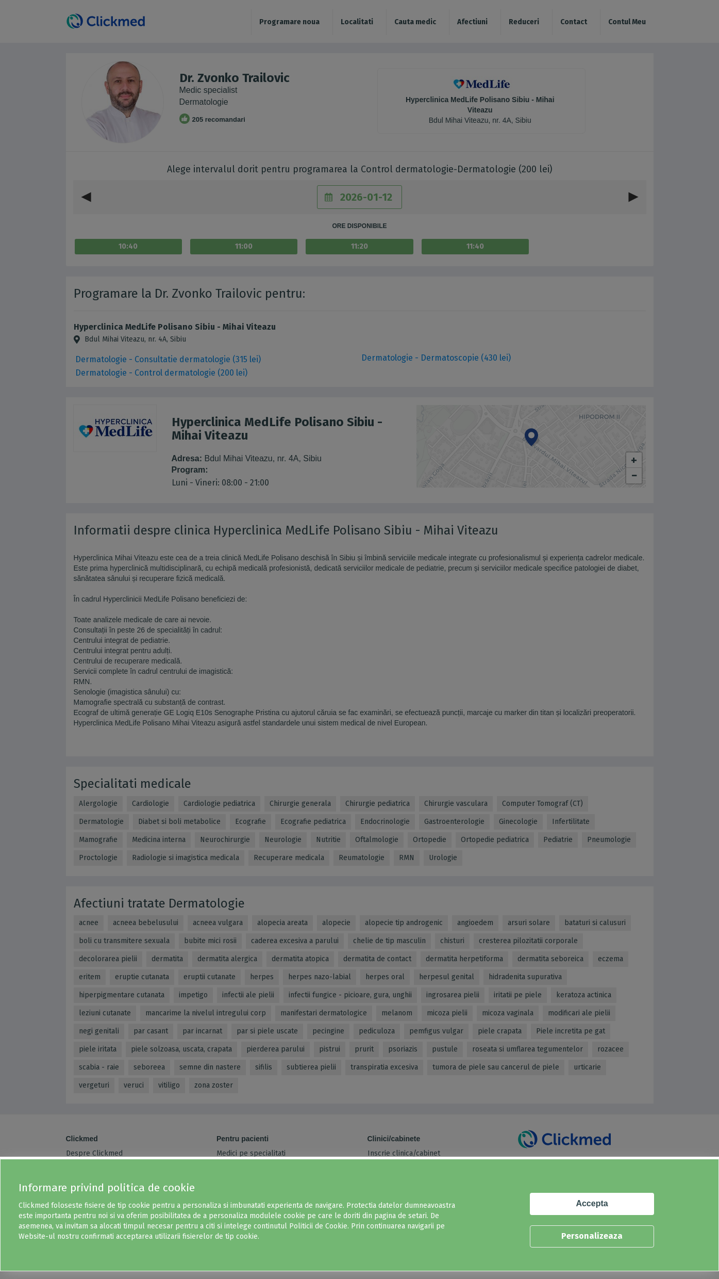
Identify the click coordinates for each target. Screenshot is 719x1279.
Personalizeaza (592, 1236)
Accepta (592, 1203)
